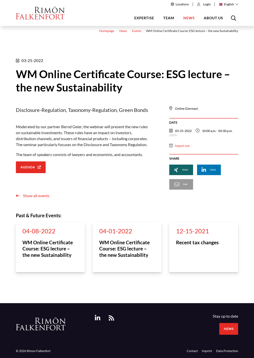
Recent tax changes (197, 242)
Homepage (106, 31)
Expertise (144, 18)
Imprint (207, 351)
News (189, 18)
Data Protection (227, 351)
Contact (192, 351)
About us (213, 18)
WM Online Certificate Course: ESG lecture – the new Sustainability (47, 248)
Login (204, 4)
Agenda (27, 167)
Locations (182, 4)
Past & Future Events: (38, 215)
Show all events (35, 195)
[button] (181, 170)
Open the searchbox (234, 19)
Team (168, 18)
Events (136, 31)
